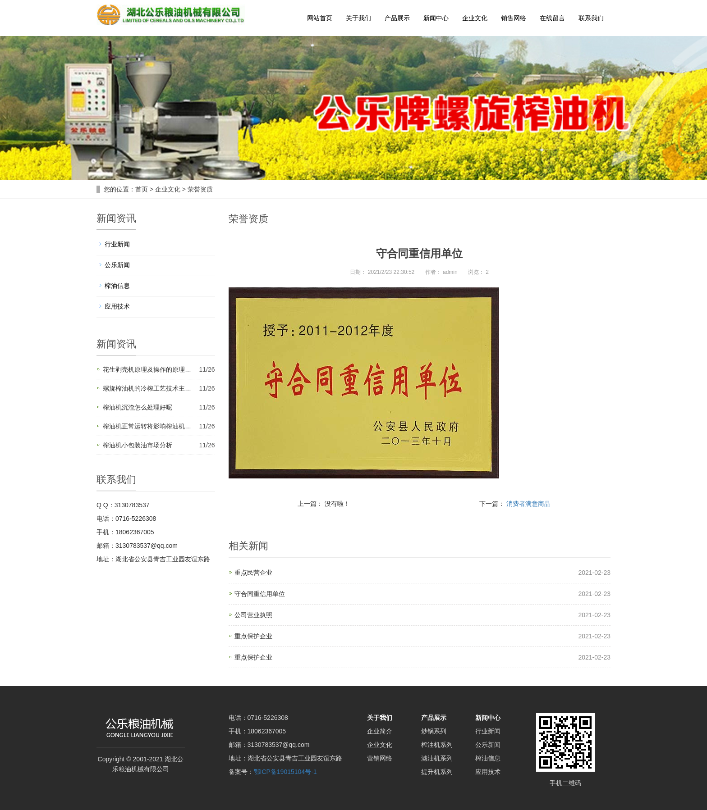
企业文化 (474, 18)
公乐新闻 (117, 264)
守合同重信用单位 (259, 593)
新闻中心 (436, 18)
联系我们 (591, 18)
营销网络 (379, 758)
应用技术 (117, 306)
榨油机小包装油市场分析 (137, 445)
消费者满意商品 (528, 503)
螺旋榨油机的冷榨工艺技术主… (147, 388)
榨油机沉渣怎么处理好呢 (137, 407)
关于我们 (358, 18)
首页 (141, 189)
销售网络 (513, 18)
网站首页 (319, 18)
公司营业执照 (253, 615)
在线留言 (552, 18)
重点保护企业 (253, 636)
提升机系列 (437, 771)
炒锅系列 (433, 731)
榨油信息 (117, 285)
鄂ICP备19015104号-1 (285, 771)
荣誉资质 (200, 189)
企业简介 (379, 731)
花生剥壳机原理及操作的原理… (147, 369)
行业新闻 (117, 244)
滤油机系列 (437, 758)
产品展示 (397, 18)
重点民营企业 (253, 572)
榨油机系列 (437, 744)
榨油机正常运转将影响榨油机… (147, 426)
